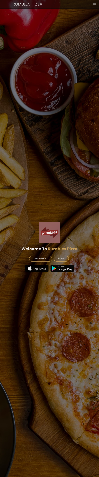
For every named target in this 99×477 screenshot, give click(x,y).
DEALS (61, 258)
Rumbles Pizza (27, 4)
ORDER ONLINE (41, 258)
